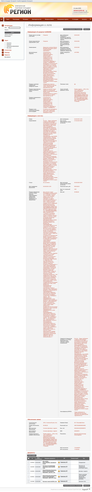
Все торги (9, 47)
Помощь (7, 52)
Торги (7, 19)
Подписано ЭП (63, 462)
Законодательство (36, 19)
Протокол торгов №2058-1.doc (50, 481)
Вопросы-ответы (49, 19)
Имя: (6, 27)
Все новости (7, 56)
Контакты (84, 19)
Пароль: (7, 29)
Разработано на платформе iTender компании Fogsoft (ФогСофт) (66, 489)
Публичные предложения (13, 46)
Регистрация (16, 19)
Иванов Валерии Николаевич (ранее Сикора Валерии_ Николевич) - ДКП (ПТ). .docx (50, 476)
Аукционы (9, 42)
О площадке (75, 19)
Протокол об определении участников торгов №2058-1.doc (49, 467)
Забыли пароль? (9, 34)
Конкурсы (9, 44)
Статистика (8, 50)
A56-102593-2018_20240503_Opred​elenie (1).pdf (49, 462)
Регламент (25, 19)
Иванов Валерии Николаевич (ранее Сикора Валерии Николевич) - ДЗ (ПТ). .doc (50, 471)
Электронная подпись (62, 19)
